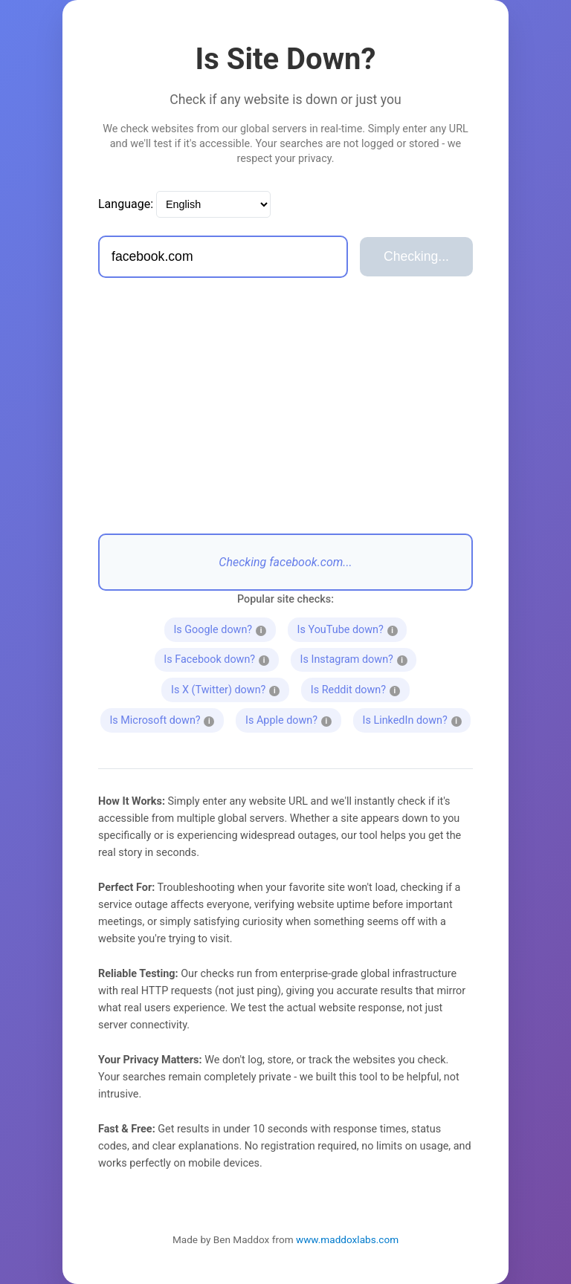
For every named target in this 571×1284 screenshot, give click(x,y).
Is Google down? (220, 627)
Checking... (416, 256)
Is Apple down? (288, 718)
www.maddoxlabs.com (347, 1239)
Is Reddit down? (355, 688)
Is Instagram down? (357, 658)
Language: (125, 204)
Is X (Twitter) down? (229, 688)
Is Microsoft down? (164, 718)
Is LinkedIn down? (412, 718)
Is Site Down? (286, 59)
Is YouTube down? (347, 627)
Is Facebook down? (219, 658)
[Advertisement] (285, 406)
